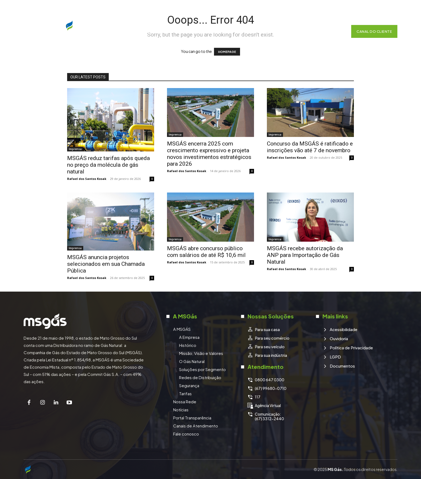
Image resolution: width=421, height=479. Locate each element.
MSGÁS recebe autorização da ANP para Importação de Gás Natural (305, 255)
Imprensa (75, 149)
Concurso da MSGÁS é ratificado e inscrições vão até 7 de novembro (310, 147)
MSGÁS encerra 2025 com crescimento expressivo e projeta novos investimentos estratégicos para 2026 (209, 153)
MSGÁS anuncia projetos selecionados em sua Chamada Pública (106, 264)
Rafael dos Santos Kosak (86, 179)
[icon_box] (263, 329)
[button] (339, 31)
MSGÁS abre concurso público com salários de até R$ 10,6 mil (206, 251)
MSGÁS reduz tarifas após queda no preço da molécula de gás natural (108, 165)
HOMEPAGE (227, 51)
